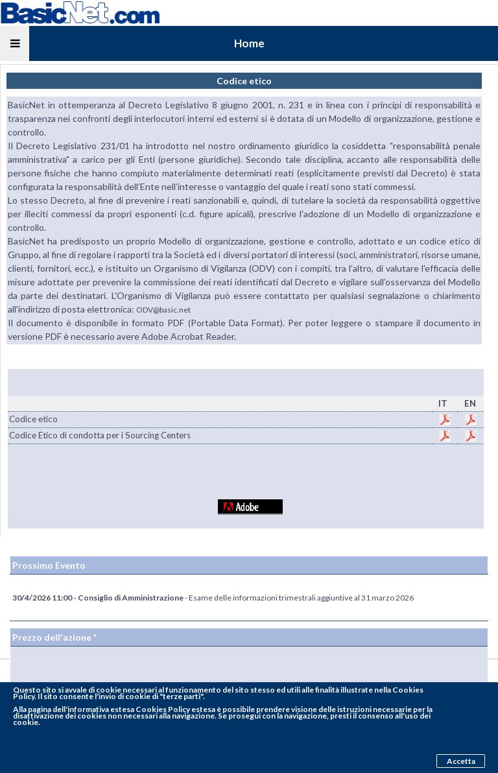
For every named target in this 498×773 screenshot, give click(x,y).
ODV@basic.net (163, 310)
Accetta (461, 761)
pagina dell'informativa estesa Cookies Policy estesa (121, 709)
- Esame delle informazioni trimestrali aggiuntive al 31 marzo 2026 (213, 597)
